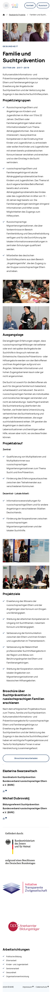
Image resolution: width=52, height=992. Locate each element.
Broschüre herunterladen (26, 758)
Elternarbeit (11, 960)
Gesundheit (11, 972)
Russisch (43, 5)
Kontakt (30, 5)
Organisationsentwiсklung (17, 976)
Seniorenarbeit (12, 968)
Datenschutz (41, 987)
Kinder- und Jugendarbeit (17, 964)
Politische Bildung (14, 956)
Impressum (27, 987)
